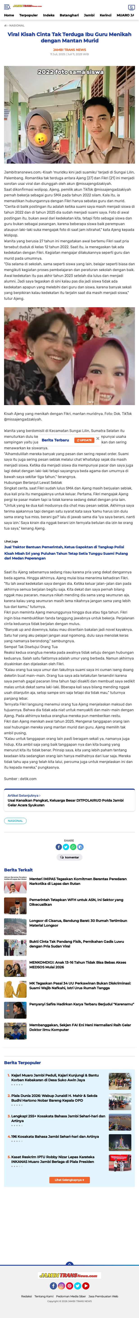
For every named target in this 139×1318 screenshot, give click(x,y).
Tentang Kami (43, 1296)
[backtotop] (70, 1266)
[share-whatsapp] (73, 847)
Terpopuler (28, 15)
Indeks (48, 15)
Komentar (69, 857)
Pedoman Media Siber (71, 1296)
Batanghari (69, 15)
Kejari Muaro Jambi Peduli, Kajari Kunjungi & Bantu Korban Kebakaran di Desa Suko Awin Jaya (55, 1077)
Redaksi (26, 1296)
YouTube (89, 1288)
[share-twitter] (66, 847)
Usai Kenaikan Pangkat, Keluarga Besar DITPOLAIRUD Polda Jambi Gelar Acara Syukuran (65, 802)
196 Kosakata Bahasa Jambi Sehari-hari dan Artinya (55, 1136)
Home (9, 15)
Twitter (79, 1288)
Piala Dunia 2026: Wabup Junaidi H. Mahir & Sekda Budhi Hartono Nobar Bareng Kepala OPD (54, 1098)
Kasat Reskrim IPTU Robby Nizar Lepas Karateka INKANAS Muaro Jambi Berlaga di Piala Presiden (52, 1159)
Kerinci (105, 15)
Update (84, 440)
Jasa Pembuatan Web (103, 1296)
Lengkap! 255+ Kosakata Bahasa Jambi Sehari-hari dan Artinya (58, 1118)
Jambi (89, 15)
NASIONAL (15, 820)
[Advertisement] (69, 1223)
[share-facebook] (59, 847)
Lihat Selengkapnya (69, 1180)
